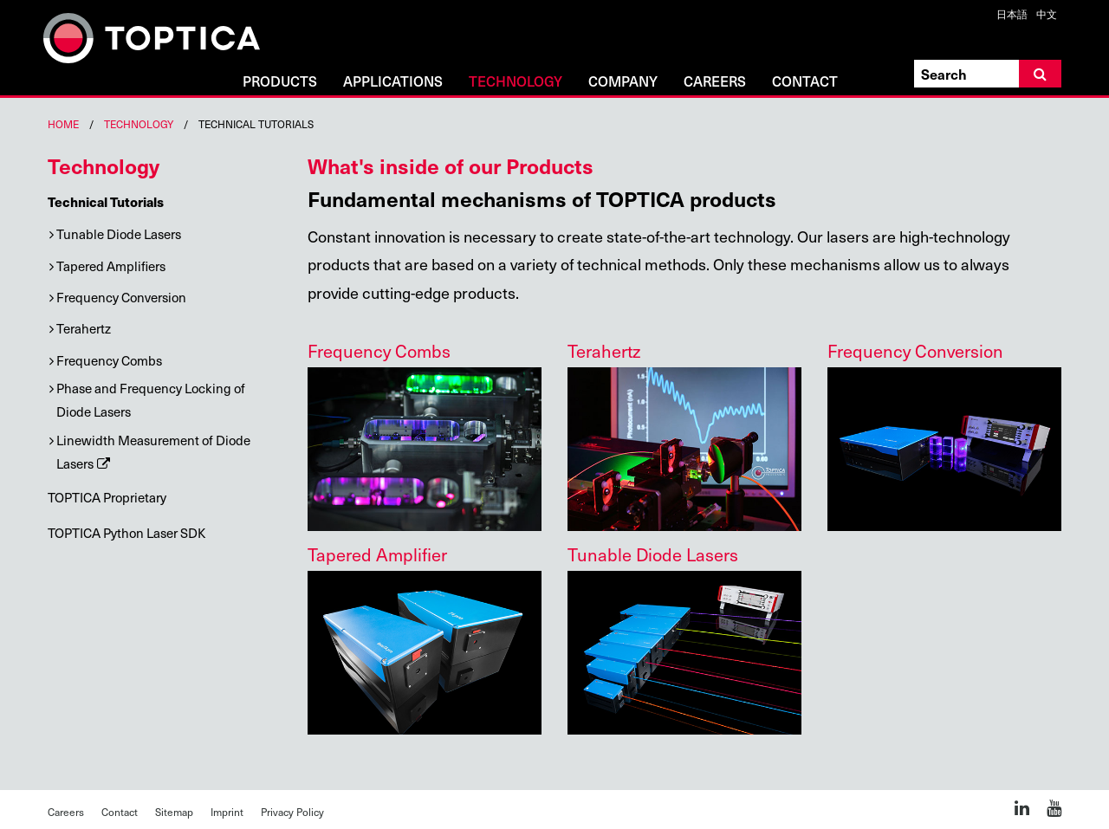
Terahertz (83, 328)
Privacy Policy (292, 812)
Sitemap (174, 812)
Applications (393, 82)
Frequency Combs (109, 360)
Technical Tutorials (106, 201)
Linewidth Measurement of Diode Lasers (153, 451)
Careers (715, 82)
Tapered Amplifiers (110, 266)
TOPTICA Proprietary (107, 497)
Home (63, 124)
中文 (1046, 14)
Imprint (227, 812)
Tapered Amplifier (377, 554)
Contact (805, 82)
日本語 (1012, 14)
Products (280, 82)
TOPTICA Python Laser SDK (126, 532)
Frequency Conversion (121, 297)
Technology (515, 82)
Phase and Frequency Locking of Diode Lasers (150, 399)
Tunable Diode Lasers (118, 234)
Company (623, 82)
